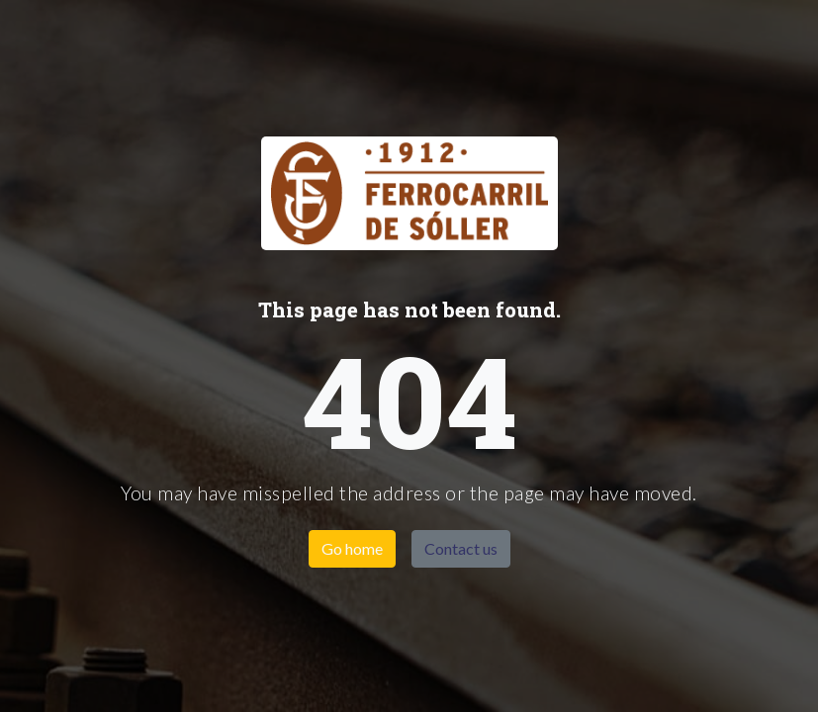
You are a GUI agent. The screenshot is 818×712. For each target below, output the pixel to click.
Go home (352, 548)
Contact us (461, 548)
